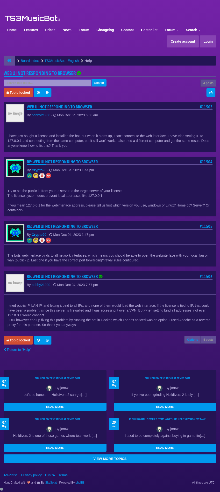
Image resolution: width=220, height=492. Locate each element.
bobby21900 (41, 115)
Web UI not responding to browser (40, 73)
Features (31, 30)
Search (193, 30)
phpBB (80, 482)
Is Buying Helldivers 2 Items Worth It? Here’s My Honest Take (167, 419)
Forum (84, 30)
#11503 (206, 106)
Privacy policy (31, 475)
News (67, 30)
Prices (50, 30)
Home (12, 30)
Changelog (105, 30)
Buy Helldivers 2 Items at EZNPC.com (57, 378)
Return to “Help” (17, 350)
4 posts (208, 83)
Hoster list (149, 30)
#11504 (206, 161)
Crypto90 (39, 170)
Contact (127, 30)
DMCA (50, 475)
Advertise (11, 475)
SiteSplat (50, 482)
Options (192, 339)
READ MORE (55, 407)
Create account (183, 41)
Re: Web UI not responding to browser (62, 161)
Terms (63, 475)
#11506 (206, 276)
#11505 (206, 226)
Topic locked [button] (18, 92)
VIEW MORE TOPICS (110, 459)
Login (208, 41)
